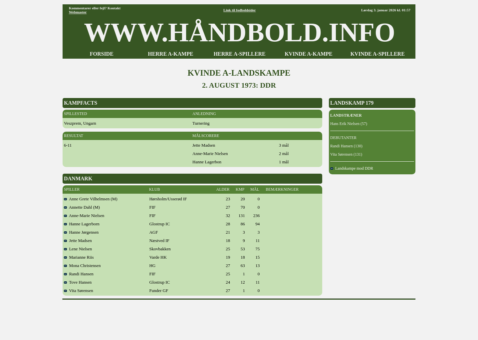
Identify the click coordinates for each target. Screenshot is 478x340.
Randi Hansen (79, 273)
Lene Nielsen (78, 248)
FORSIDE (102, 54)
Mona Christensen (82, 265)
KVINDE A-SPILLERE (378, 54)
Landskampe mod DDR (351, 168)
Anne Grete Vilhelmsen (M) (91, 198)
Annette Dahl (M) (82, 207)
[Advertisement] (239, 318)
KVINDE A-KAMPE (309, 54)
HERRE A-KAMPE (170, 54)
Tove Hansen (78, 282)
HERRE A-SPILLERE (240, 54)
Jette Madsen (78, 240)
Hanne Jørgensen (81, 232)
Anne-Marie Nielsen (84, 215)
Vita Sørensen (78, 290)
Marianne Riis (79, 257)
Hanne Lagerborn (82, 223)
